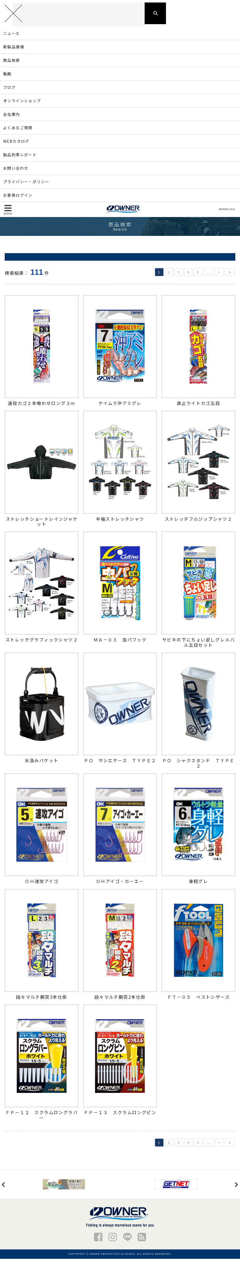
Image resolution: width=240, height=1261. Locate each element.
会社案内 (11, 116)
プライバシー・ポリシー (26, 184)
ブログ (9, 89)
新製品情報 (13, 49)
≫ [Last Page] (230, 274)
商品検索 (11, 62)
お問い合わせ (15, 170)
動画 (7, 76)
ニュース (11, 35)
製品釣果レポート (20, 157)
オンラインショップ (22, 103)
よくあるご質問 (18, 130)
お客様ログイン (18, 197)
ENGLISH (227, 212)
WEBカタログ (16, 143)
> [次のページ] (219, 274)
